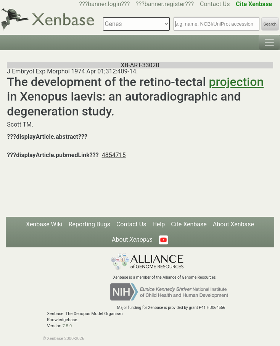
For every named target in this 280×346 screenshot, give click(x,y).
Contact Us (215, 4)
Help (158, 224)
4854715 (114, 155)
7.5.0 (67, 325)
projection (236, 82)
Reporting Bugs (89, 224)
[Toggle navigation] (269, 42)
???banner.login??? (104, 4)
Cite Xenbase (189, 224)
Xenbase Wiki (44, 224)
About (132, 239)
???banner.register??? (165, 4)
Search (270, 24)
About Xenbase (233, 224)
